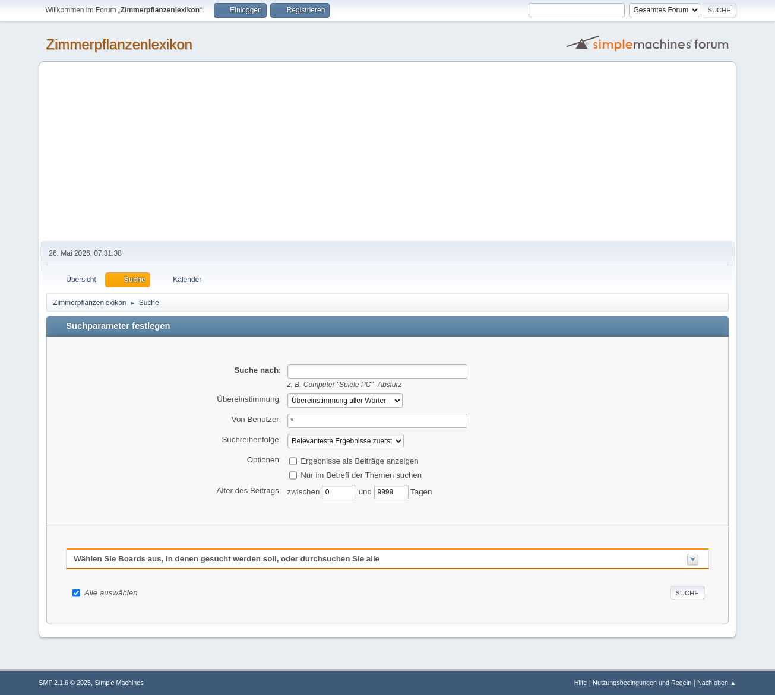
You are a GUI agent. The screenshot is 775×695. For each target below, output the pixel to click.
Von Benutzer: (256, 419)
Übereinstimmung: (249, 399)
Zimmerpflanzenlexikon (119, 44)
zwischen (304, 491)
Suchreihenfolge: (251, 439)
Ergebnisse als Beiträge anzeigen (359, 460)
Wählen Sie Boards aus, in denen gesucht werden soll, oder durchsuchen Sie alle (226, 558)
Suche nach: (257, 370)
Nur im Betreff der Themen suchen (361, 474)
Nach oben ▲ (716, 682)
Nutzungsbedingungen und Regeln (642, 682)
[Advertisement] (387, 152)
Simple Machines (119, 682)
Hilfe (580, 682)
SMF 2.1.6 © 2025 (65, 682)
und (366, 491)
